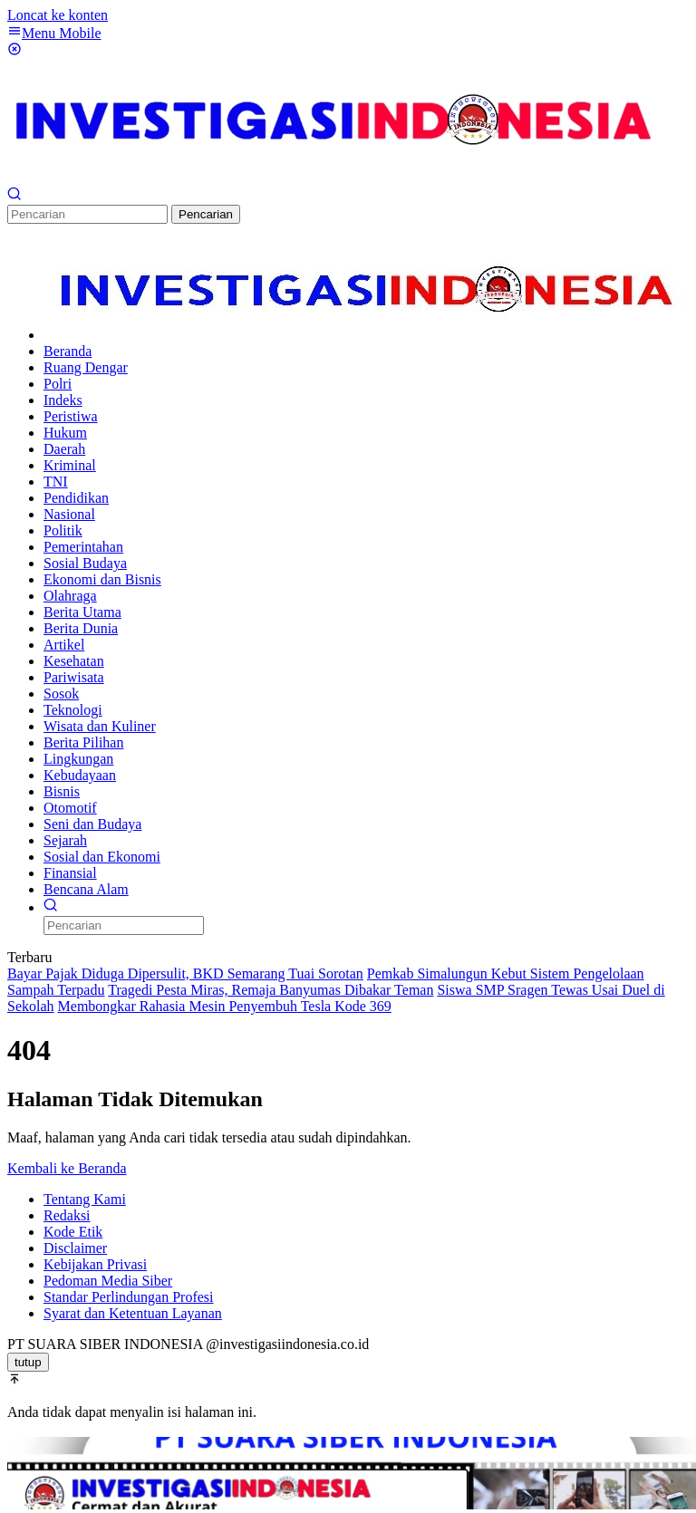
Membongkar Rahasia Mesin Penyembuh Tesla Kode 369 (225, 1006)
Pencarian (206, 214)
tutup (28, 1362)
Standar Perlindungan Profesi (129, 1297)
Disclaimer (75, 1248)
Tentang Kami (85, 1199)
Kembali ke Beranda (67, 1168)
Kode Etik (73, 1231)
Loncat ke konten (57, 15)
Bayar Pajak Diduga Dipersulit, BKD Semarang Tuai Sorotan (185, 973)
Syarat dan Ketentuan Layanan (133, 1313)
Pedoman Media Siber (108, 1280)
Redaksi (67, 1215)
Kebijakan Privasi (95, 1264)
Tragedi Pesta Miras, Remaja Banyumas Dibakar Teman (270, 989)
